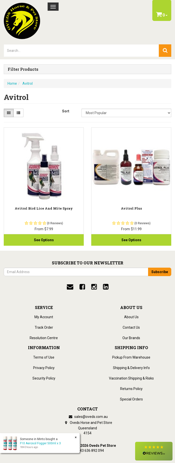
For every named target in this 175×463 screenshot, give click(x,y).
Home (12, 83)
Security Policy (43, 378)
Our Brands (131, 338)
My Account (43, 317)
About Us (131, 317)
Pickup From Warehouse (131, 357)
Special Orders (131, 399)
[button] (154, 451)
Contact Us (131, 327)
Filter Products (23, 69)
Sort (65, 111)
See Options (44, 240)
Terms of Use (43, 357)
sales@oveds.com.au (87, 417)
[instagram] (94, 287)
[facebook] (82, 287)
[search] (165, 50)
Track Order (44, 327)
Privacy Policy (44, 368)
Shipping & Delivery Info (131, 368)
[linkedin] (106, 287)
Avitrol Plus (131, 208)
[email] (70, 287)
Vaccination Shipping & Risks (131, 378)
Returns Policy (131, 389)
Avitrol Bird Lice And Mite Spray (44, 208)
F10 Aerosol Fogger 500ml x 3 (40, 443)
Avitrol (27, 83)
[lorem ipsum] (81, 50)
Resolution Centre (44, 338)
